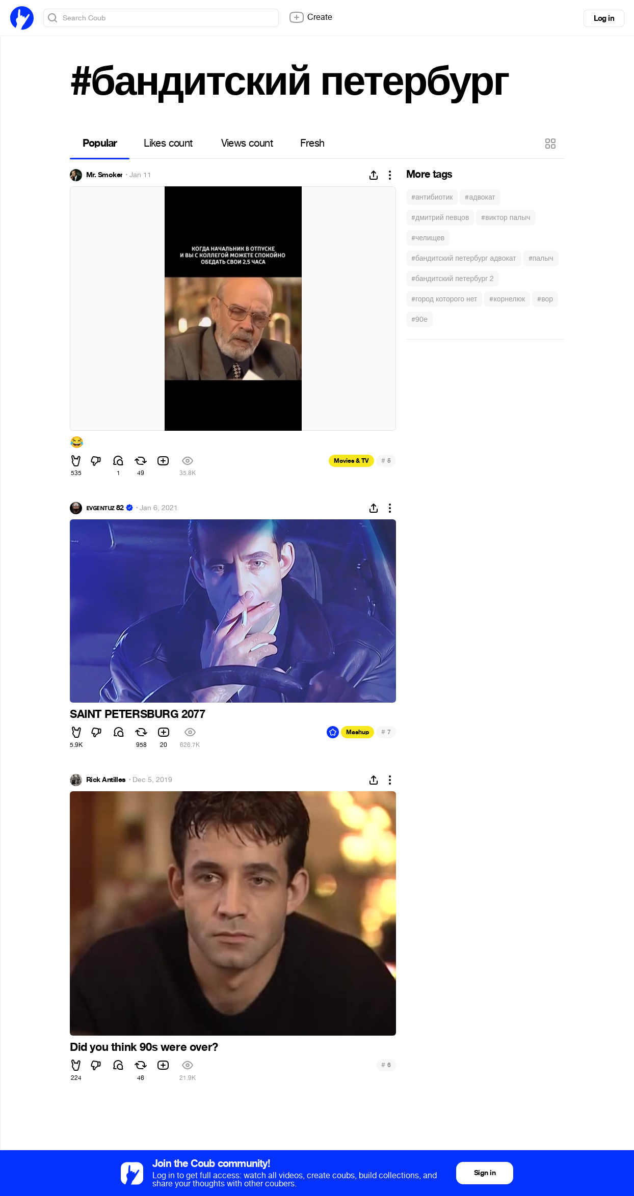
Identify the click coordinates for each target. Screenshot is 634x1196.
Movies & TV (351, 461)
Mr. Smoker (104, 175)
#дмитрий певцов (440, 217)
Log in (604, 18)
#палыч (541, 258)
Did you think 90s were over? (144, 1047)
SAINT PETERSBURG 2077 (137, 714)
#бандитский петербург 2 (452, 279)
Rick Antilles (106, 780)
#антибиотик (432, 197)
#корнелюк (507, 299)
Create (310, 17)
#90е (419, 319)
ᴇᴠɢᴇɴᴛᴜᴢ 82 (105, 508)
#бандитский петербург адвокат (463, 258)
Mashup (357, 732)
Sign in (484, 1173)
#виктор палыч (505, 217)
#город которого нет (444, 299)
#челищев (427, 238)
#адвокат (480, 197)
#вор (545, 299)
